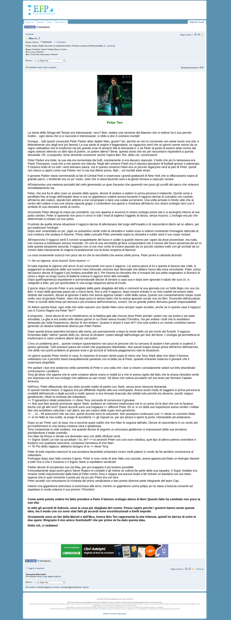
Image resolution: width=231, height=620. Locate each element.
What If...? (34, 38)
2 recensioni (60, 42)
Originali (40, 22)
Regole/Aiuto (60, 22)
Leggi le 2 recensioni (35, 568)
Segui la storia (185, 35)
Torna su (200, 569)
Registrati (193, 22)
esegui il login (42, 67)
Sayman (35, 42)
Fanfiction (29, 22)
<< (35, 61)
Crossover (30, 34)
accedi (201, 22)
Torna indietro (30, 587)
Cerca (49, 22)
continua (111, 46)
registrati (53, 67)
